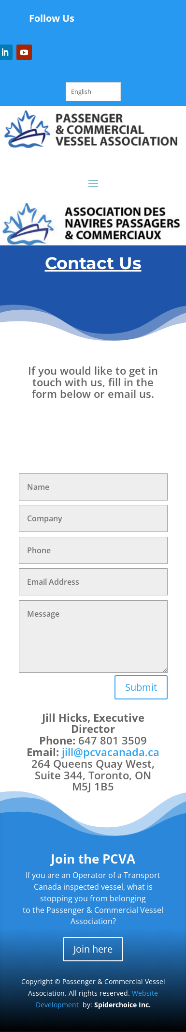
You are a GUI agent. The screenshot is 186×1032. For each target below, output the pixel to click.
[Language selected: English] (93, 91)
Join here (93, 949)
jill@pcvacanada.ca (110, 751)
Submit (141, 687)
